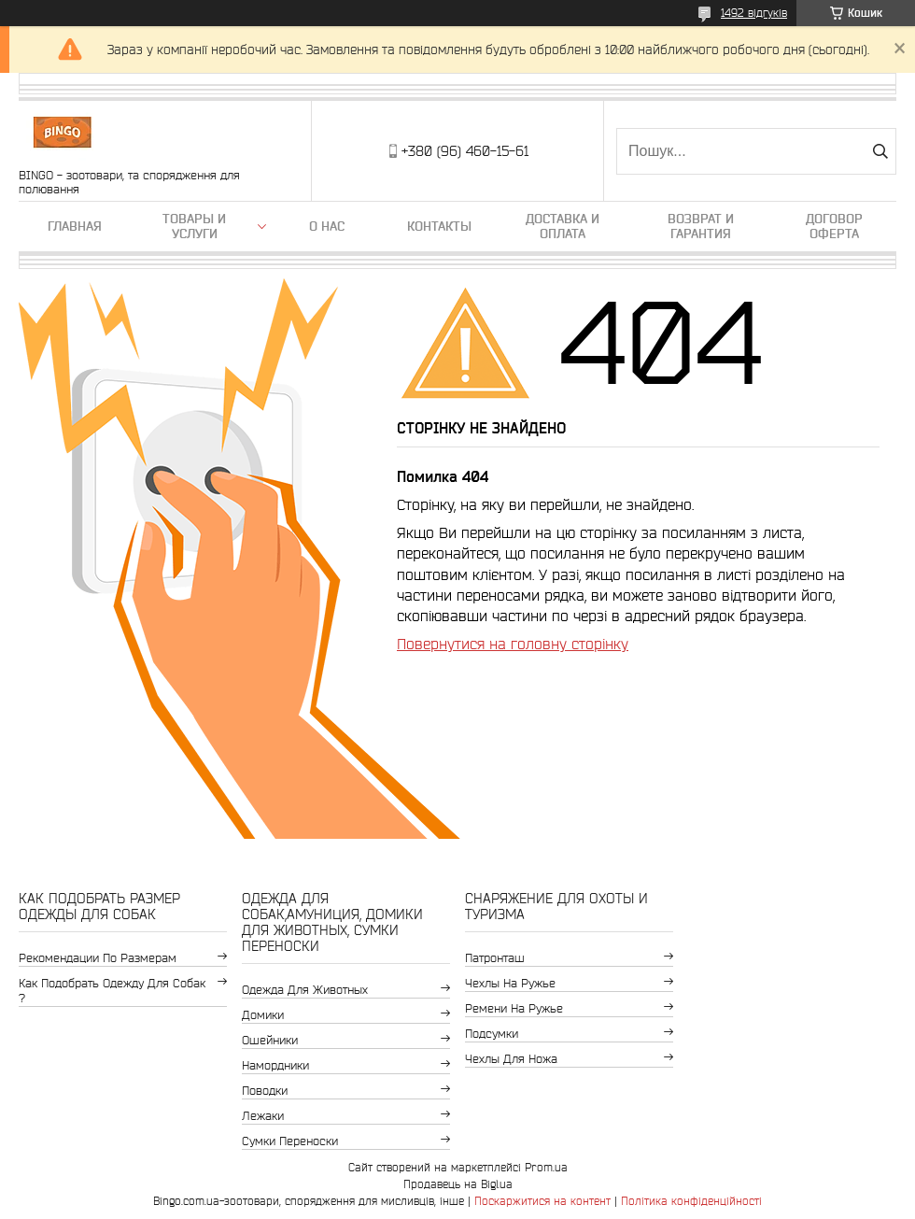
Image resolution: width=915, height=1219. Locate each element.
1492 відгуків (754, 13)
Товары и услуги (194, 226)
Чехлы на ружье (510, 983)
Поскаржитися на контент (542, 1201)
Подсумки (491, 1034)
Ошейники (270, 1040)
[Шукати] (880, 151)
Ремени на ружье (514, 1008)
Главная (75, 226)
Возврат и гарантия (701, 226)
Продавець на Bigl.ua (458, 1184)
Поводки (265, 1091)
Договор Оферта (834, 226)
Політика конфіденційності (691, 1201)
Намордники (275, 1065)
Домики (263, 1015)
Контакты (439, 226)
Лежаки (263, 1116)
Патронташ (495, 958)
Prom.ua (546, 1167)
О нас (327, 226)
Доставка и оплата (562, 226)
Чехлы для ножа (511, 1059)
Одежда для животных (305, 990)
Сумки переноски (290, 1141)
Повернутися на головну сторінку (512, 643)
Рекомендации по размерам (97, 958)
